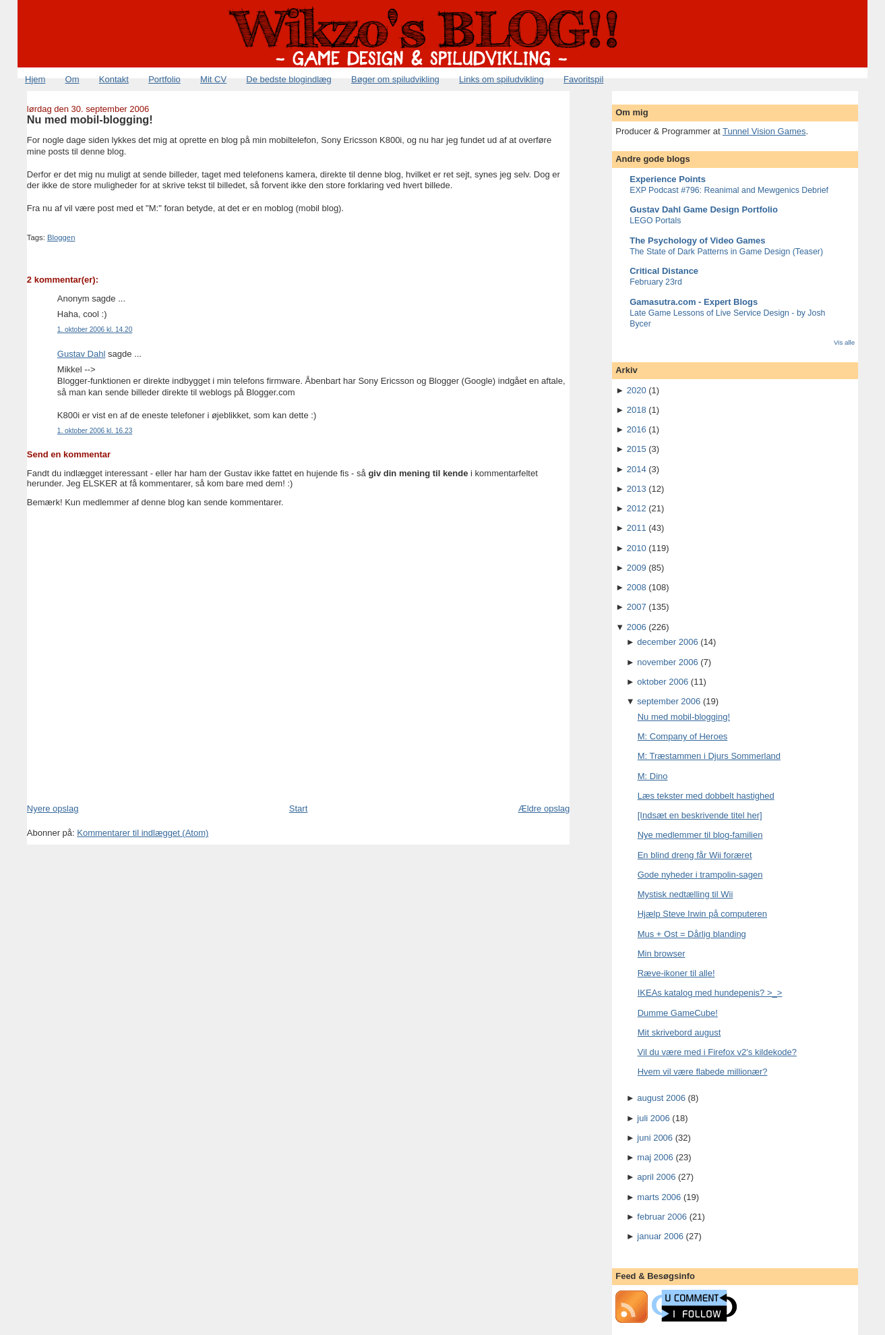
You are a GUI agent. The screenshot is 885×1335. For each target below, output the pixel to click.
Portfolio (164, 79)
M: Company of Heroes (683, 736)
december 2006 (667, 642)
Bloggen (61, 237)
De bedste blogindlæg (288, 79)
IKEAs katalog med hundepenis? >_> (710, 993)
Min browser (661, 953)
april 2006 (656, 1177)
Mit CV (213, 79)
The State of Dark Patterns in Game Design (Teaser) (726, 251)
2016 (636, 429)
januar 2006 (660, 1236)
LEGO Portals (655, 220)
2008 (636, 587)
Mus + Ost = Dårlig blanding (692, 934)
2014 (636, 469)
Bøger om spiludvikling (395, 79)
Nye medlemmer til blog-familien (700, 835)
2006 (636, 627)
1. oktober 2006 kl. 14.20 (94, 329)
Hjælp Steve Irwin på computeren (702, 914)
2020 (636, 390)
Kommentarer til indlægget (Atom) (142, 833)
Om (72, 79)
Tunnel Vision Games (764, 131)
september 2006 (668, 701)
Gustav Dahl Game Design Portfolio (704, 209)
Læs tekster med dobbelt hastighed (706, 796)
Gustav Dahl (81, 354)
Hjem (35, 79)
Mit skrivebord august (679, 1032)
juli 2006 (653, 1118)
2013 (636, 489)
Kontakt (114, 79)
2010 (636, 548)
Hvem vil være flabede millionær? (703, 1072)
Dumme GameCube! (678, 1013)
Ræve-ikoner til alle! (676, 973)
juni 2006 (655, 1138)
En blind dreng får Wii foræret (695, 855)
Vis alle (844, 342)
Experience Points (668, 179)
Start (298, 808)
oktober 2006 (662, 682)
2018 (636, 410)
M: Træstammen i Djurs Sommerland (709, 756)
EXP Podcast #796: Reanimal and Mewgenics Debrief (729, 190)
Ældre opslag (544, 808)
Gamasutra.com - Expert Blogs (694, 302)
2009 (636, 568)
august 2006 (661, 1098)
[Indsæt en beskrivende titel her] (700, 815)
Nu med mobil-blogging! (90, 119)
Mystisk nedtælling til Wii (685, 894)
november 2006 (667, 662)
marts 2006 (659, 1197)
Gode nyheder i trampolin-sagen (700, 875)
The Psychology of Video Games (697, 240)
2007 (636, 607)
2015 (636, 449)
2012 (636, 508)
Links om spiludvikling (501, 79)
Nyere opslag (53, 808)
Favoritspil (583, 79)
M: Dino (653, 776)
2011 (636, 528)
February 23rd (656, 282)
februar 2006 (662, 1217)
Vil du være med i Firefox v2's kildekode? (717, 1052)
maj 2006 (655, 1157)
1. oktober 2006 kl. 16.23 (94, 430)
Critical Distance (664, 271)
